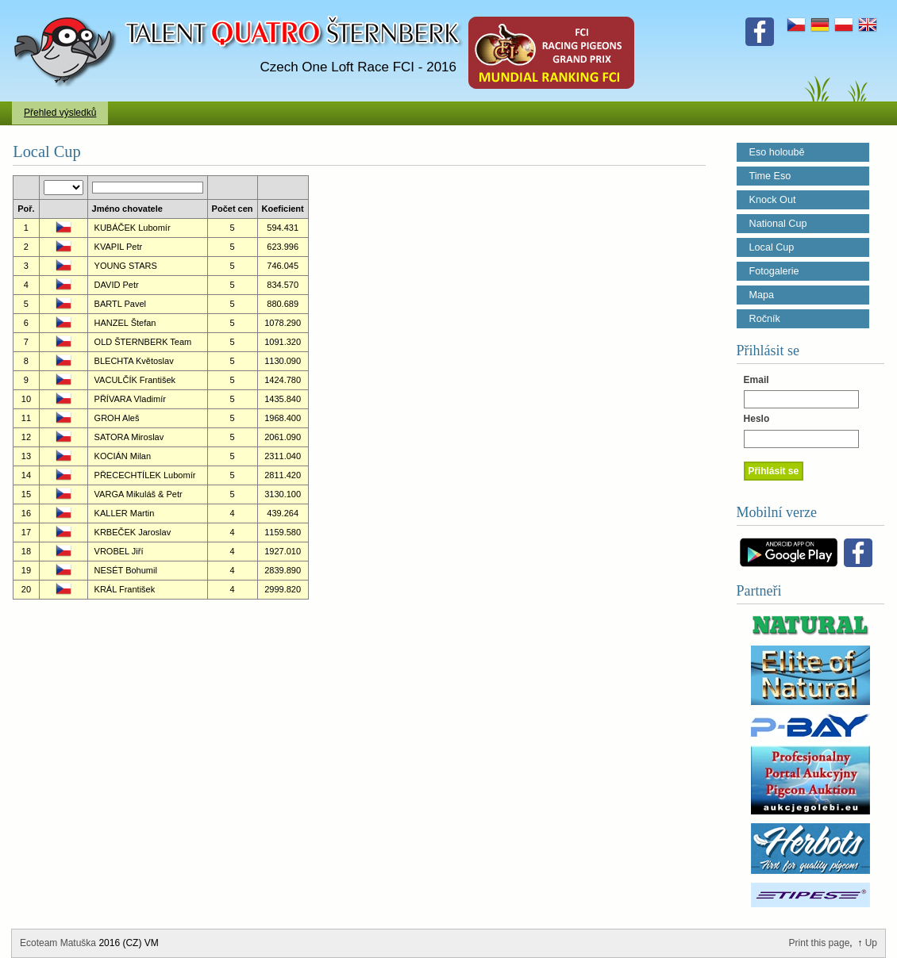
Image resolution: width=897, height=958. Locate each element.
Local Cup (772, 247)
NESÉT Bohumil (125, 570)
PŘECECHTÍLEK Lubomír (145, 475)
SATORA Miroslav (129, 437)
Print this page (819, 942)
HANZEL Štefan (125, 323)
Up (871, 942)
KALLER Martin (124, 513)
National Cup (778, 223)
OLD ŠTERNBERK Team (143, 342)
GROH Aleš (117, 418)
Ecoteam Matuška (58, 942)
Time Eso (770, 176)
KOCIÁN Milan (123, 456)
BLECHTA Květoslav (134, 361)
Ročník (764, 318)
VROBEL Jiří (119, 551)
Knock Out (772, 199)
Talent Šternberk (68, 8)
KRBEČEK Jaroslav (132, 532)
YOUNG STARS (125, 265)
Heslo (757, 418)
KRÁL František (125, 589)
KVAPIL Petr (118, 246)
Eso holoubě (777, 152)
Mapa (762, 295)
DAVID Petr (116, 284)
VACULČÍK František (135, 380)
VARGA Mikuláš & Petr (138, 494)
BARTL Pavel (120, 303)
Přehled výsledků (60, 112)
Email (756, 379)
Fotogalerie (774, 271)
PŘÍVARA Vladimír (130, 399)
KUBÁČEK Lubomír (132, 227)
